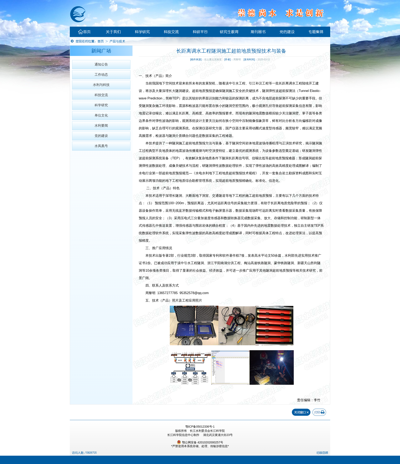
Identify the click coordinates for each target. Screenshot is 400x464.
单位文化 (101, 115)
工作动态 (101, 74)
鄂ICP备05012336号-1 (200, 426)
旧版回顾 (322, 452)
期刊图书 (258, 32)
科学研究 (142, 32)
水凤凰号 (101, 146)
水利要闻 (101, 125)
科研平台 (200, 32)
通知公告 (101, 64)
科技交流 (171, 32)
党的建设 (287, 32)
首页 (84, 32)
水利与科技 (101, 85)
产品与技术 (117, 41)
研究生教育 (229, 32)
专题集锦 (315, 32)
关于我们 (113, 32)
